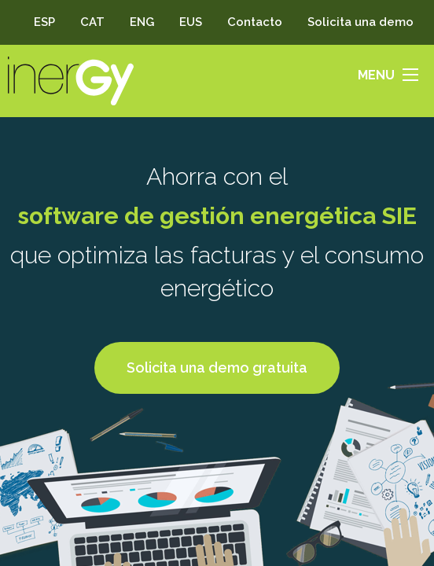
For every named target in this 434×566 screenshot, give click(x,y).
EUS (190, 22)
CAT (92, 22)
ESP (44, 22)
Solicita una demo (360, 22)
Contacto (254, 22)
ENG (142, 22)
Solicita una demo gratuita (217, 367)
